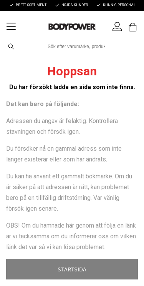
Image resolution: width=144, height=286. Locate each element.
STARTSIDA (72, 269)
